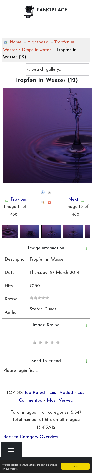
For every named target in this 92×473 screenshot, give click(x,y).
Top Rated (34, 393)
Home (16, 42)
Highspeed (38, 42)
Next (73, 199)
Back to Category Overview (30, 437)
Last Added (61, 393)
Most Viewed (60, 400)
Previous (19, 199)
